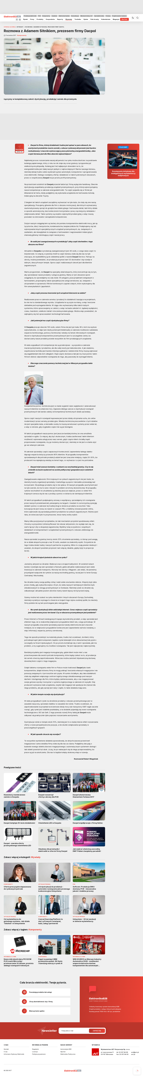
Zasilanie (54, 16)
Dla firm (124, 19)
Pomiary (108, 16)
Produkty (40, 19)
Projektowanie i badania (119, 16)
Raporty (60, 19)
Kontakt (6, 1049)
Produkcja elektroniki (30, 16)
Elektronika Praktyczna (67, 1054)
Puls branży (94, 19)
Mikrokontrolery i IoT (86, 16)
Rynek (25, 19)
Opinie (85, 19)
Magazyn (116, 19)
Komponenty (46, 16)
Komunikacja (75, 16)
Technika (77, 19)
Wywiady (68, 19)
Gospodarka (50, 19)
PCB (39, 16)
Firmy (32, 19)
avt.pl (133, 1054)
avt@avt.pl (135, 1052)
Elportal (62, 1052)
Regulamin (35, 1049)
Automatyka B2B (65, 1049)
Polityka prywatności (39, 1054)
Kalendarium (105, 19)
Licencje (35, 1052)
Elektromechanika (64, 16)
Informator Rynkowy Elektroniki (14, 1054)
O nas (5, 1052)
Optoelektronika (99, 16)
